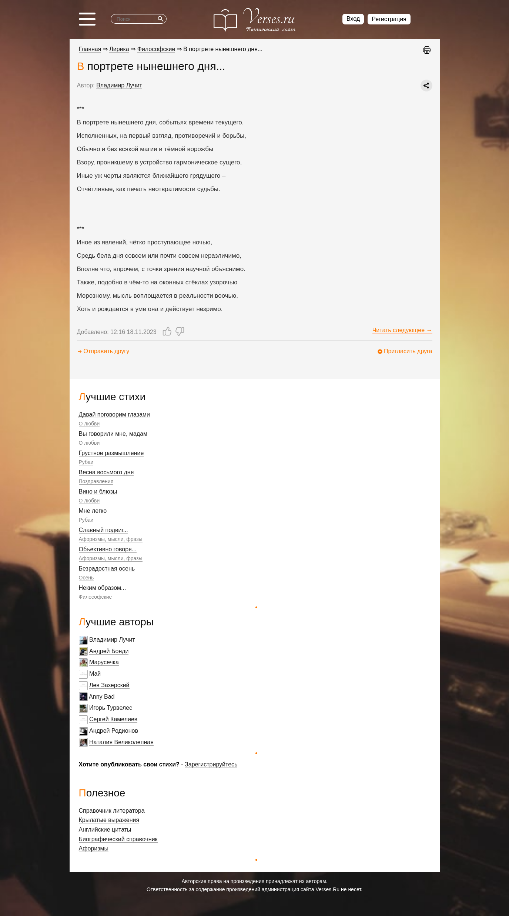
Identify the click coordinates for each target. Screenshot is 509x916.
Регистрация (389, 19)
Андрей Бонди (109, 651)
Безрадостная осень (107, 568)
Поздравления (96, 481)
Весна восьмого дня (106, 472)
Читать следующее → (402, 330)
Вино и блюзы (98, 491)
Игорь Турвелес (110, 708)
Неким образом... (102, 588)
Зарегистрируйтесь (211, 764)
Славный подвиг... (103, 530)
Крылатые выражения (109, 820)
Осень (86, 578)
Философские (95, 597)
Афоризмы (94, 848)
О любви (89, 424)
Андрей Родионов (113, 731)
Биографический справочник (118, 839)
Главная (90, 49)
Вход (353, 19)
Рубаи (86, 462)
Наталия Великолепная (121, 742)
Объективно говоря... (108, 549)
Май (95, 674)
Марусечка (104, 662)
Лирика (119, 49)
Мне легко (93, 511)
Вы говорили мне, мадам (113, 434)
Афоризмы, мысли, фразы (111, 539)
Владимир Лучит (112, 639)
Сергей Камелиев (113, 719)
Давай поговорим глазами (114, 414)
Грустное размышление (111, 453)
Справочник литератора (112, 811)
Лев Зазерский (109, 685)
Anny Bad (101, 696)
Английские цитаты (105, 829)
